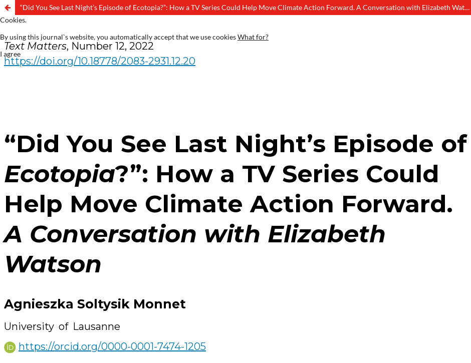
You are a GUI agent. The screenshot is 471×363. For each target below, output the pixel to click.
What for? (253, 37)
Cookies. (13, 20)
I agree (10, 54)
